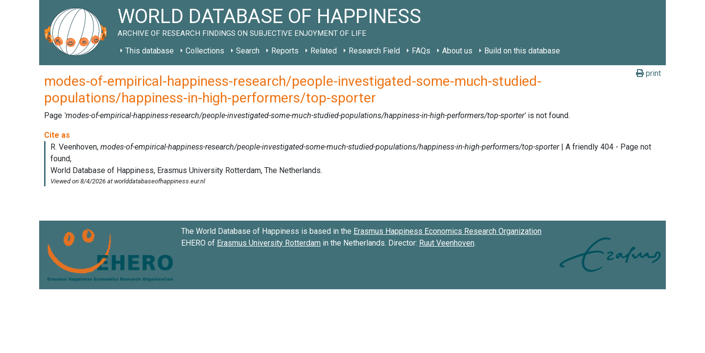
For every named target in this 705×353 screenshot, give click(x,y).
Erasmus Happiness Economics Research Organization (447, 231)
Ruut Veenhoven (446, 243)
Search (247, 50)
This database (149, 50)
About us (457, 50)
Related (323, 50)
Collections (205, 50)
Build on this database (522, 50)
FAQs (421, 50)
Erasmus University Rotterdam (269, 243)
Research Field (374, 50)
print (648, 73)
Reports (285, 50)
